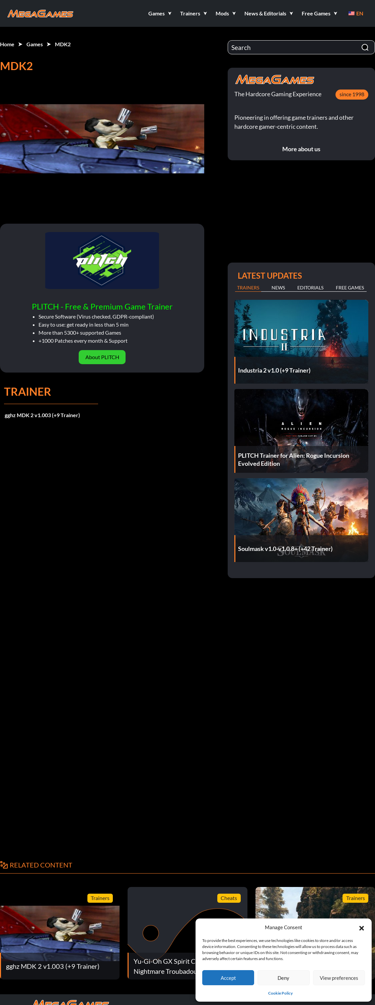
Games (34, 44)
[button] (361, 927)
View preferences (339, 978)
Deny (283, 978)
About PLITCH (102, 357)
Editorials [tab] (310, 287)
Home (7, 44)
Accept (228, 978)
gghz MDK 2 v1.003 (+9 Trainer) (42, 415)
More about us (301, 149)
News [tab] (278, 287)
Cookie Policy (280, 993)
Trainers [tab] (248, 287)
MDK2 (63, 44)
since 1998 (352, 94)
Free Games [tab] (350, 287)
